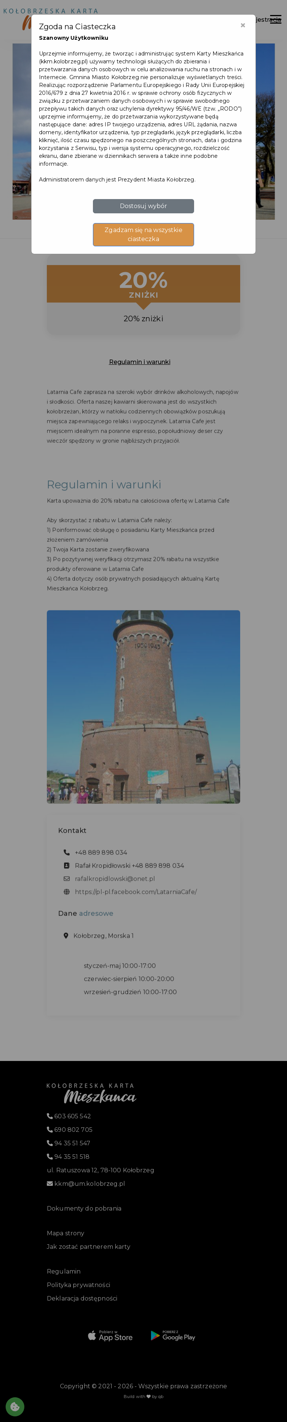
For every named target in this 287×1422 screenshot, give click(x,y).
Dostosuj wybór (143, 206)
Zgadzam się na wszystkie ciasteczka (143, 234)
